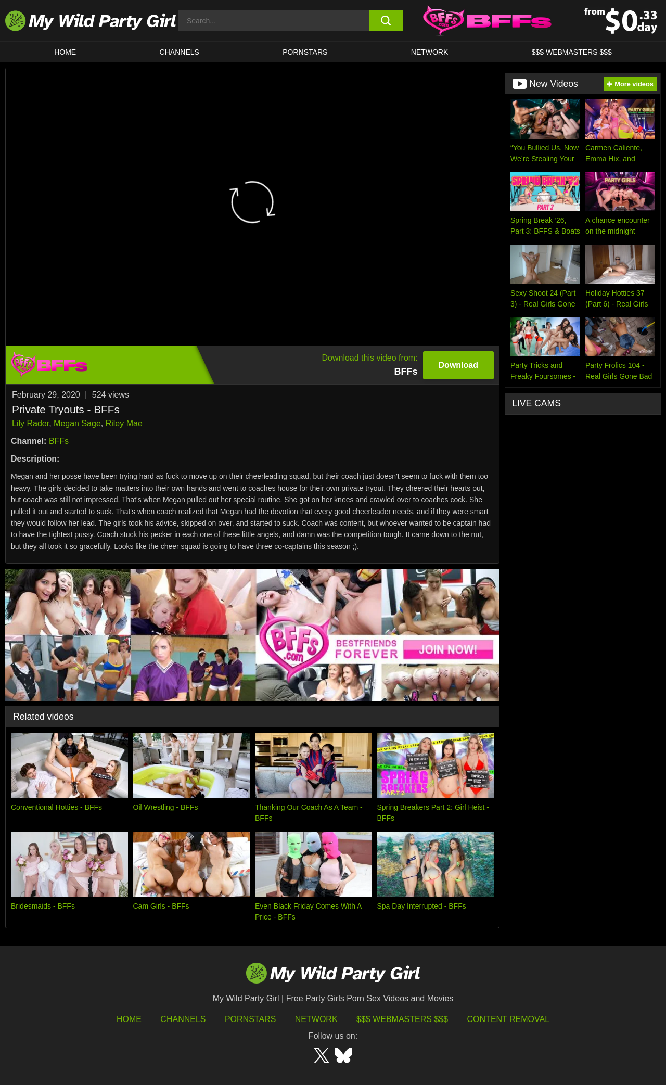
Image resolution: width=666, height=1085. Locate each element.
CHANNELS (179, 52)
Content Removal (508, 1019)
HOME (65, 52)
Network (430, 52)
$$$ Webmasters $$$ (402, 1019)
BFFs (59, 441)
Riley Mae (124, 423)
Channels (183, 1019)
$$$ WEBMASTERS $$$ (572, 52)
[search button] (386, 20)
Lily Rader (30, 423)
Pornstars (305, 52)
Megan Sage (77, 423)
